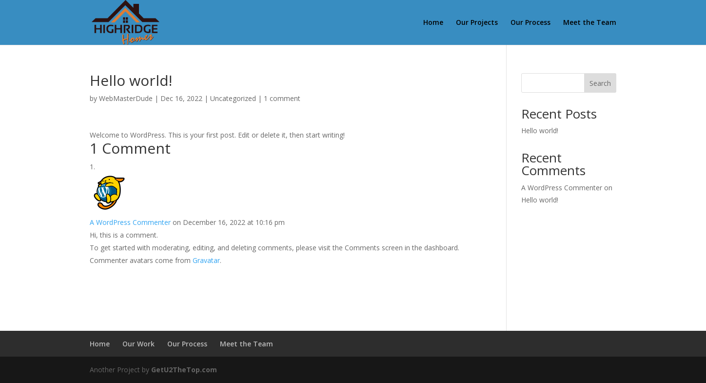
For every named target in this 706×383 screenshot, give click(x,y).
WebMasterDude (126, 98)
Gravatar (206, 260)
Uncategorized (233, 98)
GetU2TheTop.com (184, 369)
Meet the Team (589, 23)
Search (600, 83)
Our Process (530, 23)
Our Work (138, 343)
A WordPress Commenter (130, 222)
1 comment (282, 98)
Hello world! (539, 130)
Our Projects (477, 23)
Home (433, 23)
